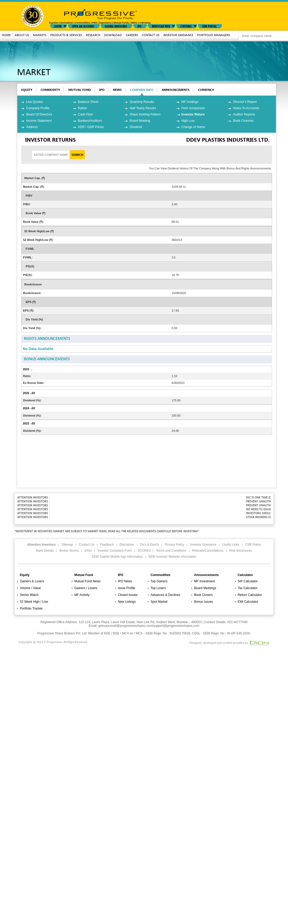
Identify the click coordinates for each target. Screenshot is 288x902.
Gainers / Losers (85, 588)
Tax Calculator (248, 588)
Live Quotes (34, 102)
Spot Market (159, 602)
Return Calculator (250, 595)
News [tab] (117, 90)
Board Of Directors (39, 114)
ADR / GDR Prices (91, 127)
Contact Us (150, 35)
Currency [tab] (206, 90)
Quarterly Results (142, 102)
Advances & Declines (165, 595)
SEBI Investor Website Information (172, 556)
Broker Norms (69, 550)
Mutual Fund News (87, 581)
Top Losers (158, 588)
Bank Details (45, 550)
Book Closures (243, 121)
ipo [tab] (101, 90)
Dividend (136, 127)
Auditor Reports (244, 114)
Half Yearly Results (143, 108)
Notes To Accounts (246, 108)
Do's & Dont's (149, 544)
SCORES (144, 550)
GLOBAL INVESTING (116, 26)
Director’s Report (245, 102)
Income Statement (39, 121)
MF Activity (82, 595)
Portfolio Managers (213, 35)
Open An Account (83, 26)
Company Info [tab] (141, 90)
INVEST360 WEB (161, 26)
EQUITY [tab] (26, 90)
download (113, 35)
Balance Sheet (88, 102)
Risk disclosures (240, 550)
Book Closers (203, 595)
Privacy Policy (174, 544)
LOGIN (58, 26)
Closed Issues (127, 595)
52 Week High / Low (34, 602)
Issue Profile (126, 588)
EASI (88, 550)
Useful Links (230, 544)
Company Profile (37, 108)
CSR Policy (253, 544)
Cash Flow (85, 114)
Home (6, 35)
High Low (188, 121)
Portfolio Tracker (31, 608)
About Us (22, 35)
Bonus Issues (203, 602)
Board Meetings (205, 588)
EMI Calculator (248, 602)
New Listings (127, 602)
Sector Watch (29, 595)
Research (93, 35)
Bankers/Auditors (90, 121)
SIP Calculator (248, 581)
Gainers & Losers (32, 581)
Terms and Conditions (171, 550)
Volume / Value (30, 588)
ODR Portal (209, 26)
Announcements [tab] (176, 90)
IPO (139, 26)
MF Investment (204, 581)
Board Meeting (140, 121)
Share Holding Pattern (145, 114)
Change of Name (193, 127)
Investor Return (193, 114)
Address (32, 127)
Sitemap (67, 544)
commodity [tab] (50, 90)
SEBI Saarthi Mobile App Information (117, 556)
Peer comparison (193, 108)
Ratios (82, 108)
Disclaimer (127, 544)
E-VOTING (186, 26)
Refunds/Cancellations (208, 550)
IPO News (125, 581)
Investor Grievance (178, 35)
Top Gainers (159, 581)
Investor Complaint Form (114, 550)
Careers (132, 35)
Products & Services (66, 35)
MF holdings (189, 102)
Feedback (107, 544)
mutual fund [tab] (79, 90)
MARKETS (39, 35)
